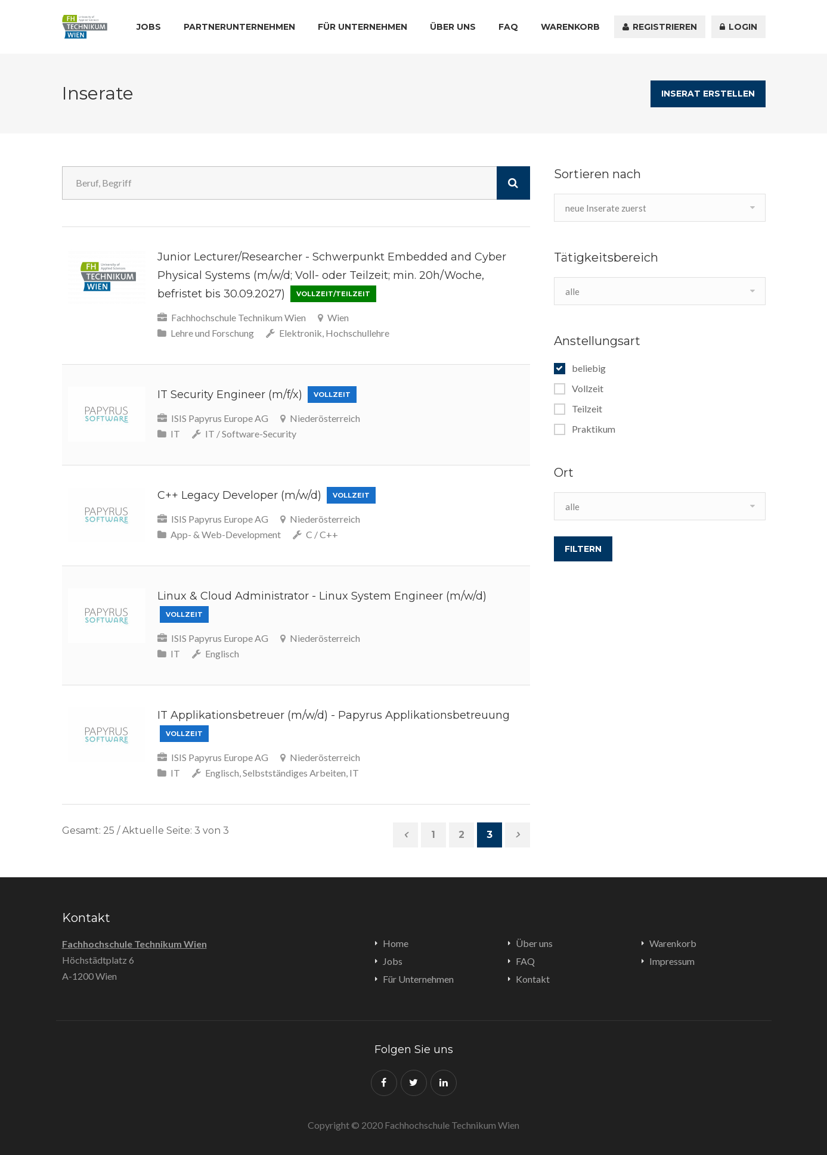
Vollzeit (587, 388)
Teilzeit (587, 408)
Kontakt (533, 979)
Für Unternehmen (362, 26)
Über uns (453, 26)
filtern (583, 549)
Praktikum (593, 429)
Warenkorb (570, 26)
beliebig (589, 368)
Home (395, 943)
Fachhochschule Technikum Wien (134, 943)
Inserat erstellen (708, 93)
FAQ (508, 26)
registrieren (659, 26)
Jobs (149, 26)
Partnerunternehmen (239, 26)
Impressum (672, 961)
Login (738, 26)
